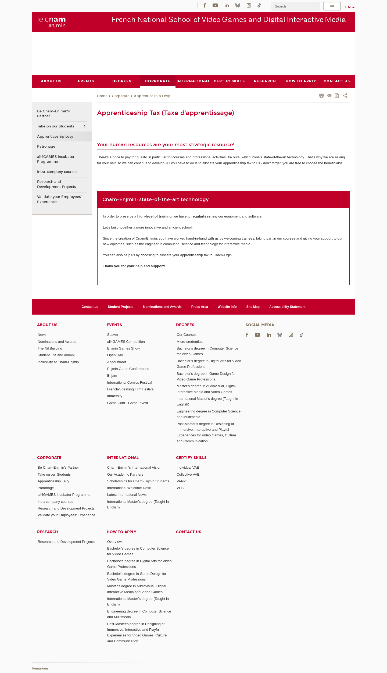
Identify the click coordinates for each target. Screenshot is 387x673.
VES (180, 488)
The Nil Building (50, 348)
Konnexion (40, 668)
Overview (114, 541)
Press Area (199, 307)
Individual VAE (188, 467)
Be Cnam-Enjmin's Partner (53, 113)
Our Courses (186, 335)
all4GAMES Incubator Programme (55, 158)
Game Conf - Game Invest (127, 403)
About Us (47, 325)
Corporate (121, 96)
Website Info (227, 307)
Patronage (46, 146)
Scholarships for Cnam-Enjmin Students (138, 481)
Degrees (185, 325)
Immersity (114, 396)
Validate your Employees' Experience (59, 199)
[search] (295, 6)
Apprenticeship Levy (152, 96)
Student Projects (120, 307)
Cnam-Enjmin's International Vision (134, 467)
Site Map (253, 307)
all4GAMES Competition (126, 341)
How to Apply (121, 531)
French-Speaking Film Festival (131, 389)
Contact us (89, 307)
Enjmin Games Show (123, 348)
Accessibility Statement (287, 307)
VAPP (181, 481)
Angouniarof (116, 362)
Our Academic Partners (125, 474)
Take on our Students (55, 126)
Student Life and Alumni (56, 355)
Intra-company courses (57, 171)
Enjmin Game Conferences (128, 368)
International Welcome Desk (129, 488)
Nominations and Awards (162, 307)
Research (47, 531)
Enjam (112, 375)
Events (114, 325)
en (348, 7)
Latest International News (127, 495)
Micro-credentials (190, 341)
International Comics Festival (129, 382)
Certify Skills (191, 457)
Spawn (112, 335)
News (42, 335)
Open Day (115, 355)
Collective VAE (188, 474)
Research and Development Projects (56, 184)
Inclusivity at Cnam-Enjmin (58, 362)
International (123, 457)
